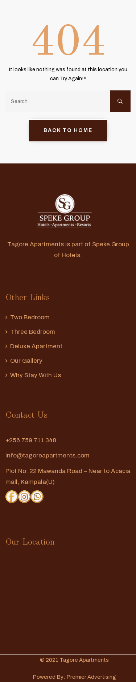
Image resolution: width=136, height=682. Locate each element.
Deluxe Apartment (36, 346)
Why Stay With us (35, 375)
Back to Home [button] (68, 130)
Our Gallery (26, 360)
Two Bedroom (30, 317)
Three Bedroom (32, 331)
